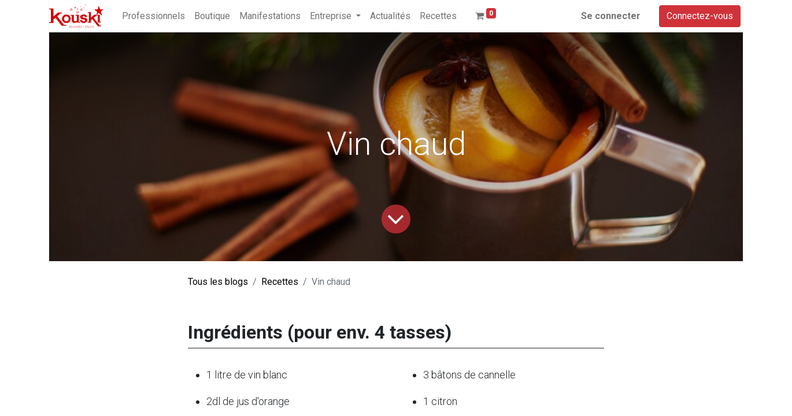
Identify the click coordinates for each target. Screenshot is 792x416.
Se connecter (611, 15)
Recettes (279, 281)
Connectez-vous (700, 15)
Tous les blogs (218, 281)
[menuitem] (153, 16)
